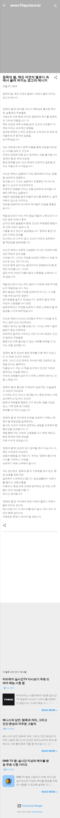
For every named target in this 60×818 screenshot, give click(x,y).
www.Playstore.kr (25, 5)
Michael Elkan (37, 812)
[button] (55, 78)
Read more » (49, 710)
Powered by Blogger (30, 805)
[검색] (55, 6)
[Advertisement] (30, 40)
